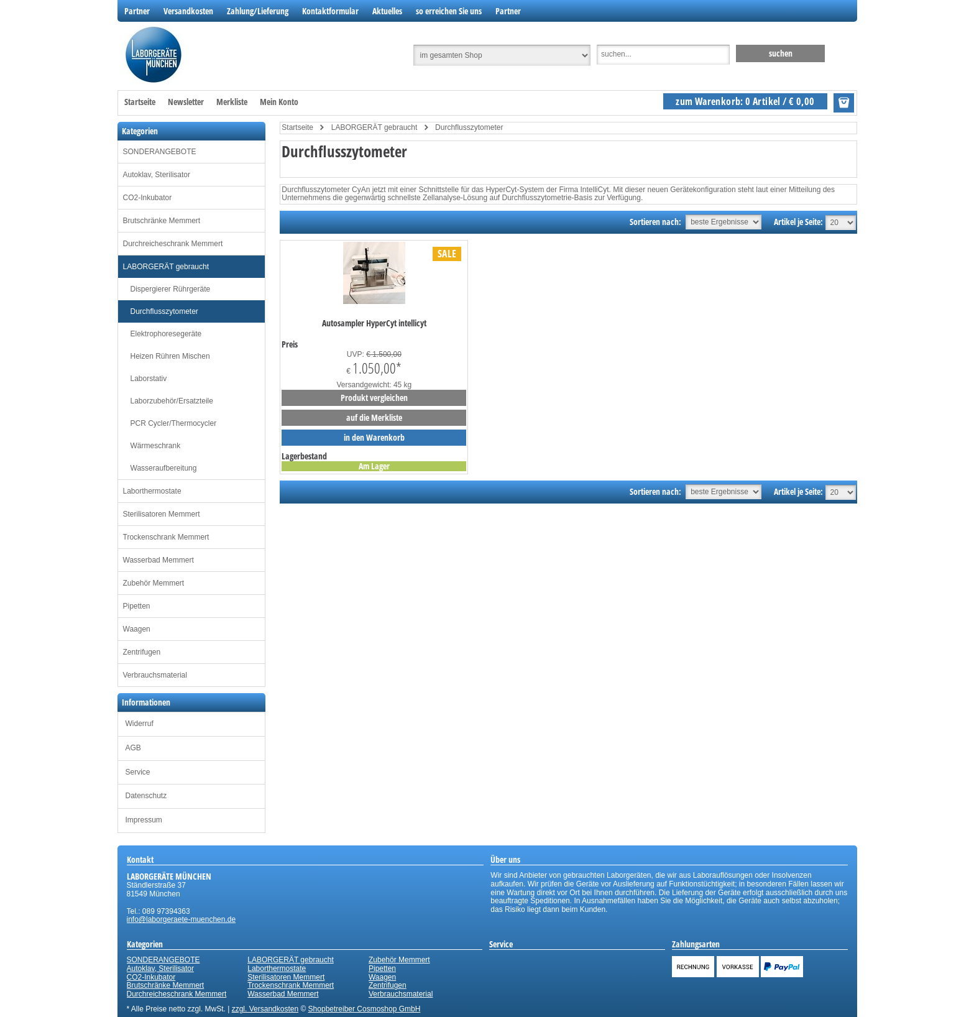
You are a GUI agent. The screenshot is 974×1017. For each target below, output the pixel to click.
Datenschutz (146, 795)
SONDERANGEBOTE (159, 151)
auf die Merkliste (374, 417)
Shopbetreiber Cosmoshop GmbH (364, 1009)
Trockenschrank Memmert (166, 537)
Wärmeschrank (156, 445)
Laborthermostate (152, 491)
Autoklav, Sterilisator (157, 174)
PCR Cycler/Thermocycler (174, 423)
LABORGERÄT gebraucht (166, 266)
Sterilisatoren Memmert (161, 514)
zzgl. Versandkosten (265, 1009)
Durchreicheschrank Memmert (173, 243)
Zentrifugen (142, 652)
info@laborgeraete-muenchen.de (181, 919)
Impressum (144, 820)
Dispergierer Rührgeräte (171, 289)
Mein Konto (279, 102)
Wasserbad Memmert (158, 560)
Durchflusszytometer (164, 311)
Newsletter (186, 102)
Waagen (136, 629)
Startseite (139, 102)
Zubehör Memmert (154, 583)
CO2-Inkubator (147, 197)
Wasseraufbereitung (164, 468)
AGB (133, 747)
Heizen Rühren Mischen (170, 356)
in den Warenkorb (374, 437)
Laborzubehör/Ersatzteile (172, 401)
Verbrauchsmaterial (155, 675)
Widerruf (140, 723)
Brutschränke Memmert (162, 220)
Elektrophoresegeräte (166, 333)
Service (138, 772)
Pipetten (136, 606)
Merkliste (231, 102)
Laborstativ (149, 378)
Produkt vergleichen (374, 397)
